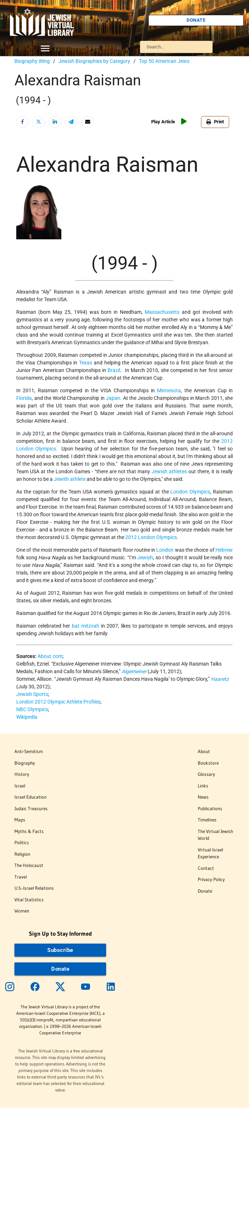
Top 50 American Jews (164, 61)
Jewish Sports (32, 694)
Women (21, 911)
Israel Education (30, 797)
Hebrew (224, 550)
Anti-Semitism (28, 751)
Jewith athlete (70, 479)
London (165, 550)
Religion (22, 854)
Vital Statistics (29, 899)
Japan (113, 398)
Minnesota (169, 390)
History (21, 774)
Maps (19, 819)
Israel (19, 786)
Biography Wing (32, 61)
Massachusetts (162, 312)
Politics (21, 842)
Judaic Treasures (31, 808)
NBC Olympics (32, 709)
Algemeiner (134, 671)
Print (215, 121)
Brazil (114, 370)
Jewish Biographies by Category (94, 61)
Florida (24, 398)
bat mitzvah (85, 626)
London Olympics (190, 492)
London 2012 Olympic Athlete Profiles (58, 702)
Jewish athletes (169, 471)
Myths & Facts (29, 831)
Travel (20, 877)
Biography (24, 763)
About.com (50, 656)
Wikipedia (27, 717)
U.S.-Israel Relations (34, 888)
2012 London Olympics (151, 537)
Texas (85, 363)
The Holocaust (28, 865)
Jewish (145, 557)
